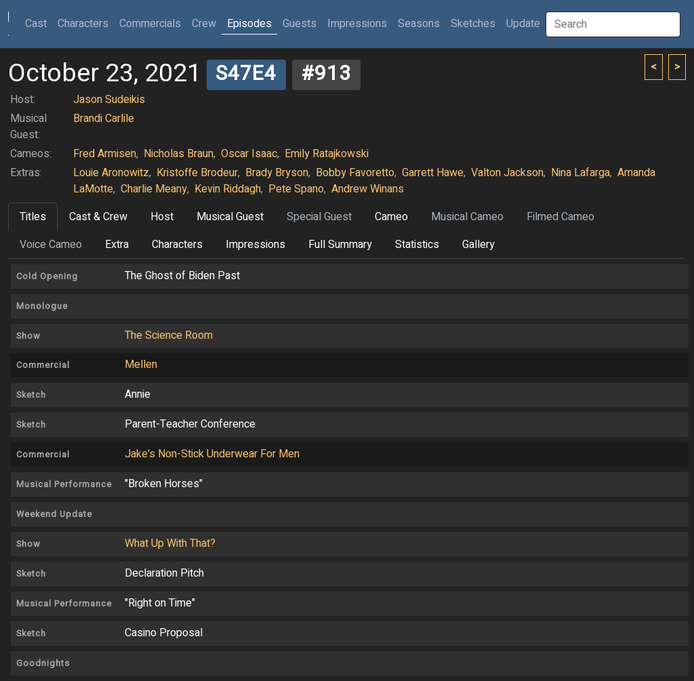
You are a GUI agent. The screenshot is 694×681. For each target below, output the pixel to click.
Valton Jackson (507, 173)
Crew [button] (204, 24)
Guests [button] (300, 24)
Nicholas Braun (178, 154)
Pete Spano (296, 189)
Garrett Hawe (433, 173)
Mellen (141, 364)
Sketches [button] (473, 24)
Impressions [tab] (255, 244)
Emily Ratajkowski (327, 154)
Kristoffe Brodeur (197, 173)
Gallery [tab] (478, 244)
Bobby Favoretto (355, 173)
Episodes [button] (249, 24)
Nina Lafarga (580, 173)
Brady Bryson (276, 173)
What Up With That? (170, 543)
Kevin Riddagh (228, 189)
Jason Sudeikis (109, 99)
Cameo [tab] (391, 217)
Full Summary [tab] (340, 244)
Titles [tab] (33, 217)
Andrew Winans (367, 189)
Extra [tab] (117, 244)
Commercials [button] (150, 24)
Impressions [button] (357, 24)
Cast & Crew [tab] (98, 217)
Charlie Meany (154, 189)
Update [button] (523, 24)
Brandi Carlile (103, 118)
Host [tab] (162, 217)
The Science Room (169, 335)
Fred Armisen (104, 154)
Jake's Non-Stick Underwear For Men (212, 454)
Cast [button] (38, 23)
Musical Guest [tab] (230, 217)
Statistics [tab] (417, 244)
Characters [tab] (177, 244)
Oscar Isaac (249, 154)
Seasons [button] (419, 24)
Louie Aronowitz (111, 173)
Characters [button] (83, 24)
